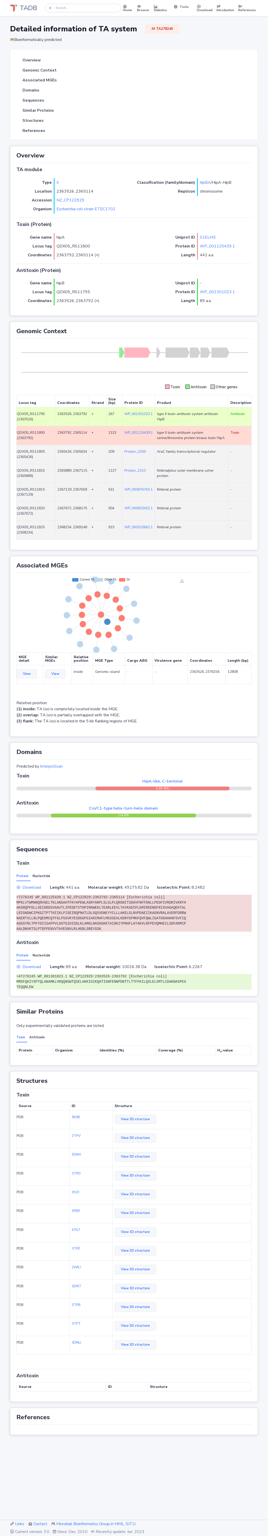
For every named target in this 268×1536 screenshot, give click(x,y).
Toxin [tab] (20, 1037)
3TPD (76, 1173)
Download (28, 887)
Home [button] (127, 8)
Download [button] (204, 8)
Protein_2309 (135, 451)
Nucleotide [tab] (41, 876)
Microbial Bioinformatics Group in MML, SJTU (96, 1524)
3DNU (76, 1342)
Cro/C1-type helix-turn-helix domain (123, 808)
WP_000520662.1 (138, 527)
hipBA (205, 182)
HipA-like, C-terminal (162, 781)
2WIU (76, 1267)
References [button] (247, 8)
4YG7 (76, 1229)
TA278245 (162, 29)
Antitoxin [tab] (37, 1037)
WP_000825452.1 (138, 508)
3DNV (76, 1154)
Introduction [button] (225, 8)
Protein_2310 (135, 470)
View (27, 674)
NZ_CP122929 (70, 200)
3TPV (76, 1135)
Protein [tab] (22, 876)
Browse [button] (143, 8)
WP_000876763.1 (138, 489)
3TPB (76, 1304)
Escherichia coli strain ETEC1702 (86, 209)
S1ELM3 (208, 237)
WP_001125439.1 (217, 246)
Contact (40, 1524)
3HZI (75, 1192)
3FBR (76, 1210)
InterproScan (51, 766)
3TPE (76, 1248)
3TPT (76, 1323)
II (58, 182)
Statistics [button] (160, 8)
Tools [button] (181, 7)
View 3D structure (135, 1119)
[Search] (83, 8)
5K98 (76, 1117)
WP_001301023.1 (217, 292)
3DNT (76, 1286)
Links (19, 1524)
